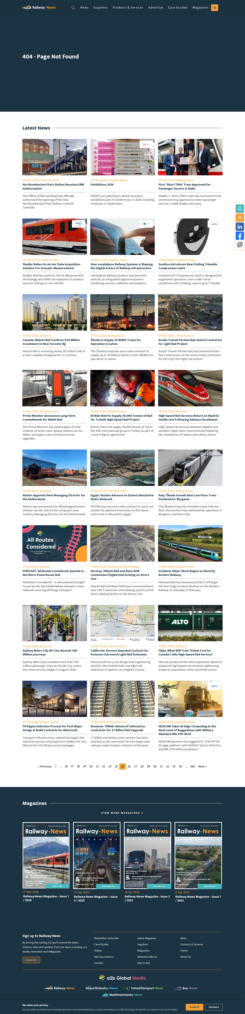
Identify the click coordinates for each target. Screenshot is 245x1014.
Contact (98, 966)
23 (109, 769)
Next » (202, 769)
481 (192, 769)
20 (91, 769)
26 (129, 769)
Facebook (240, 236)
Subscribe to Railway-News (240, 208)
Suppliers (100, 7)
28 (142, 769)
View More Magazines (120, 816)
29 (148, 769)
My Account (240, 217)
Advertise (155, 7)
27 (135, 769)
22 (103, 769)
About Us (185, 960)
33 (173, 769)
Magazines (201, 7)
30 (155, 769)
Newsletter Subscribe (106, 941)
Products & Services (128, 7)
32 (167, 769)
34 (180, 769)
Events (184, 953)
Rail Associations (103, 960)
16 (66, 769)
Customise (214, 1007)
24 (116, 769)
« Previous (45, 769)
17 (72, 769)
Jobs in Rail (143, 966)
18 (78, 769)
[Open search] (73, 8)
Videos (98, 953)
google (240, 245)
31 (161, 769)
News (84, 7)
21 (97, 769)
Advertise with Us (147, 960)
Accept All (194, 1007)
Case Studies (178, 7)
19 (84, 769)
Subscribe (31, 963)
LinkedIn (240, 226)
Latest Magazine (146, 941)
